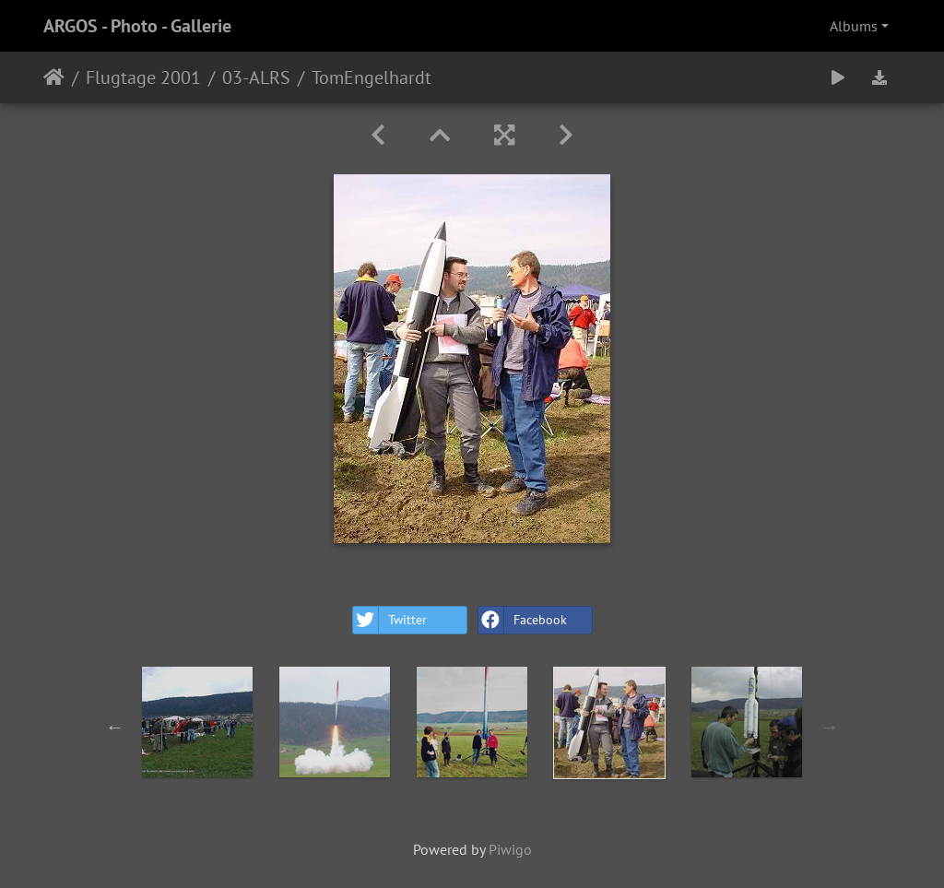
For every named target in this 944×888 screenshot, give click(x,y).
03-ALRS (256, 77)
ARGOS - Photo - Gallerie (137, 26)
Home (54, 77)
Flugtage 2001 (143, 77)
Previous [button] (115, 726)
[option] (197, 722)
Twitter (390, 620)
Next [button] (829, 726)
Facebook (522, 620)
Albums (854, 26)
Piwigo (510, 849)
